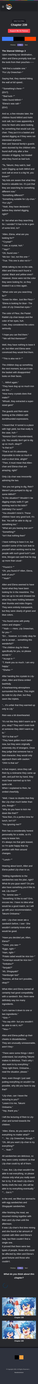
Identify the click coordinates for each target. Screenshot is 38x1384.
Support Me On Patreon (19, 31)
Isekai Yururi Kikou (19, 21)
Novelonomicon (19, 1372)
